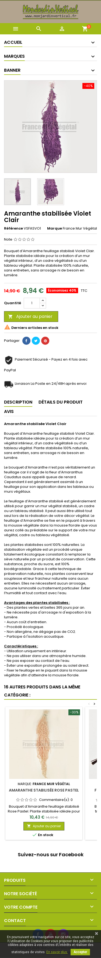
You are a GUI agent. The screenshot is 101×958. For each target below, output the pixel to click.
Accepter (80, 952)
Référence (13, 228)
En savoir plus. (57, 952)
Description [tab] (18, 402)
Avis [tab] (9, 411)
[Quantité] (32, 303)
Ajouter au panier (30, 316)
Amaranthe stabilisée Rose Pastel (44, 790)
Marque (54, 228)
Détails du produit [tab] (61, 402)
